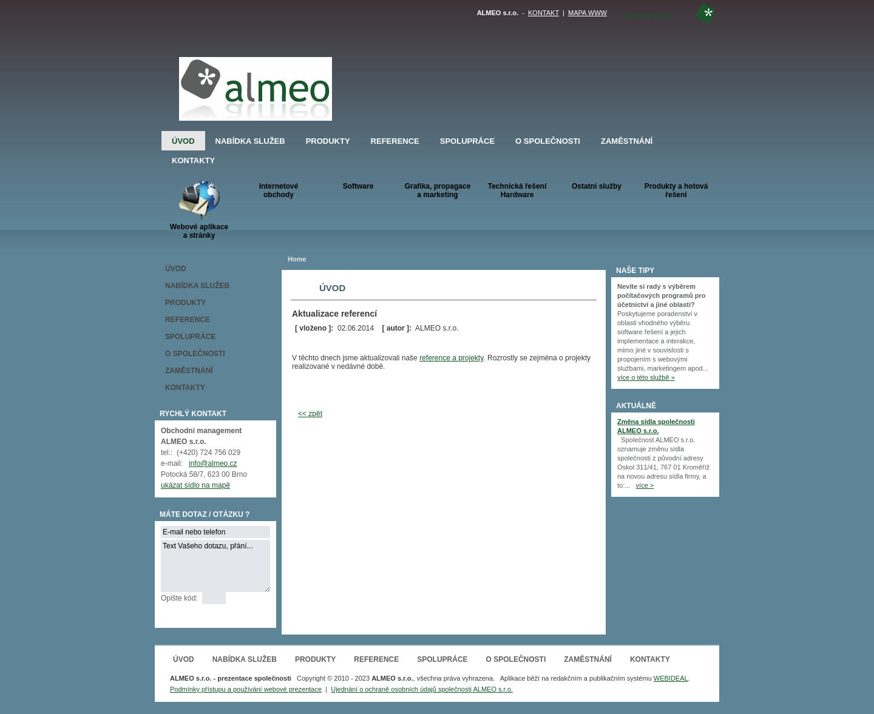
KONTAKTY (193, 160)
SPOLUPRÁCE (467, 141)
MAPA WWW (587, 12)
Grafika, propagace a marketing (438, 190)
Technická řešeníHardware (517, 190)
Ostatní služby (597, 186)
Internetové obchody (279, 190)
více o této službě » (646, 377)
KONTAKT (543, 12)
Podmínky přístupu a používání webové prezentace (246, 689)
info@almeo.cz (213, 463)
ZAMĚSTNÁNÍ (626, 141)
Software (358, 186)
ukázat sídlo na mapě (195, 485)
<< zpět (310, 413)
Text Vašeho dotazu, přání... (215, 566)
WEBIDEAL (671, 678)
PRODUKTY (328, 141)
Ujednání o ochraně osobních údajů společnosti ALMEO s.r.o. (422, 689)
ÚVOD (183, 141)
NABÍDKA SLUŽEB (250, 141)
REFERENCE (395, 141)
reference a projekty (451, 358)
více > (645, 485)
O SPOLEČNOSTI (547, 141)
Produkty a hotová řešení (676, 190)
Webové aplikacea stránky (199, 210)
